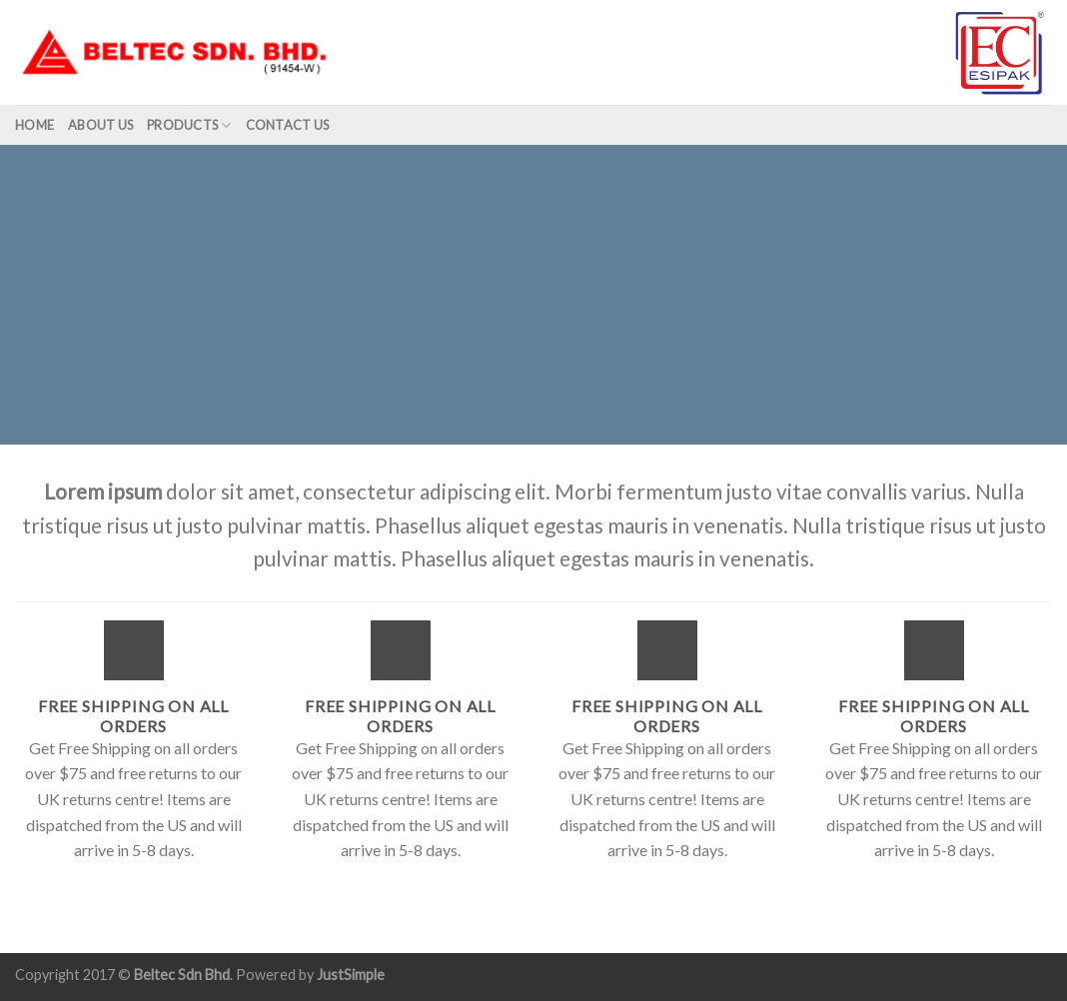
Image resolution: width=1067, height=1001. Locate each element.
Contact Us (288, 125)
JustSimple (351, 974)
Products (189, 125)
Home (34, 125)
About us (100, 125)
